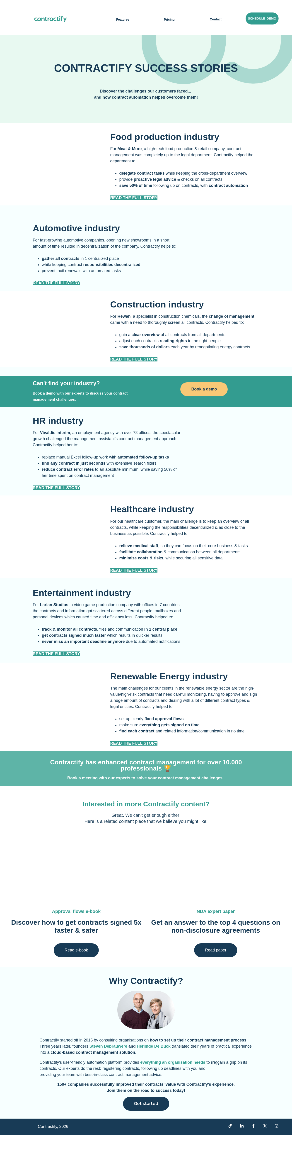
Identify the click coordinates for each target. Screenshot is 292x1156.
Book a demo (204, 408)
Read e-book (76, 971)
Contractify (49, 1061)
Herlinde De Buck (154, 1067)
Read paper (215, 971)
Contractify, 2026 (53, 1148)
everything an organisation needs (173, 1083)
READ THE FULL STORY (56, 289)
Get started (146, 1124)
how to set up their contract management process (198, 1061)
